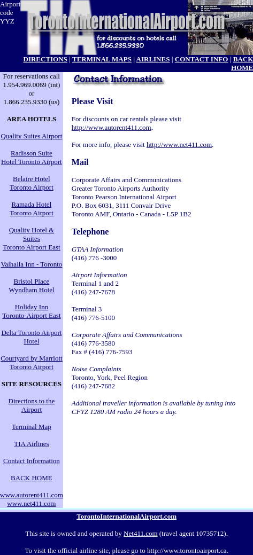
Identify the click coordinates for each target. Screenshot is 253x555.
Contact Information (31, 461)
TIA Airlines (31, 444)
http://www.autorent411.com (111, 127)
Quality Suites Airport (31, 136)
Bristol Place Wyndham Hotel (32, 285)
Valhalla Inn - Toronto (32, 264)
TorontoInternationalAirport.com (126, 516)
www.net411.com (31, 503)
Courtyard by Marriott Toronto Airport (32, 362)
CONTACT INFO (201, 59)
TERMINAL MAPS (102, 59)
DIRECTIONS (45, 59)
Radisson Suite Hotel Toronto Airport (31, 157)
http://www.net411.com (179, 144)
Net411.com (140, 533)
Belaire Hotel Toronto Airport (31, 183)
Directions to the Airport (32, 405)
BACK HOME (31, 478)
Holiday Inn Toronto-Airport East (31, 311)
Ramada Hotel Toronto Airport (31, 208)
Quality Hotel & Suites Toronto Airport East (31, 238)
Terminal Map (31, 427)
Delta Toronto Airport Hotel (31, 337)
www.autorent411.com (31, 495)
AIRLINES (153, 59)
